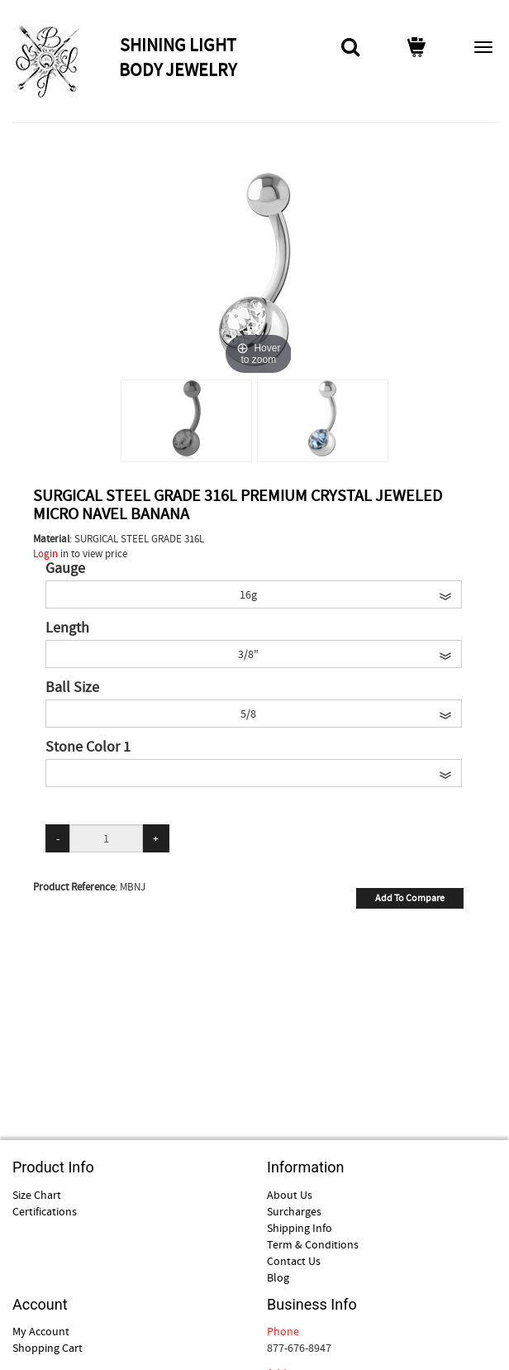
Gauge (65, 568)
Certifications (44, 1211)
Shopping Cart (47, 1347)
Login (45, 554)
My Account (40, 1331)
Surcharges (294, 1211)
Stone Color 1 (88, 747)
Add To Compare (410, 898)
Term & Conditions (313, 1244)
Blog (278, 1277)
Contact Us (294, 1260)
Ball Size (72, 687)
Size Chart (36, 1194)
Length (67, 628)
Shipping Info (299, 1227)
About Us (289, 1194)
